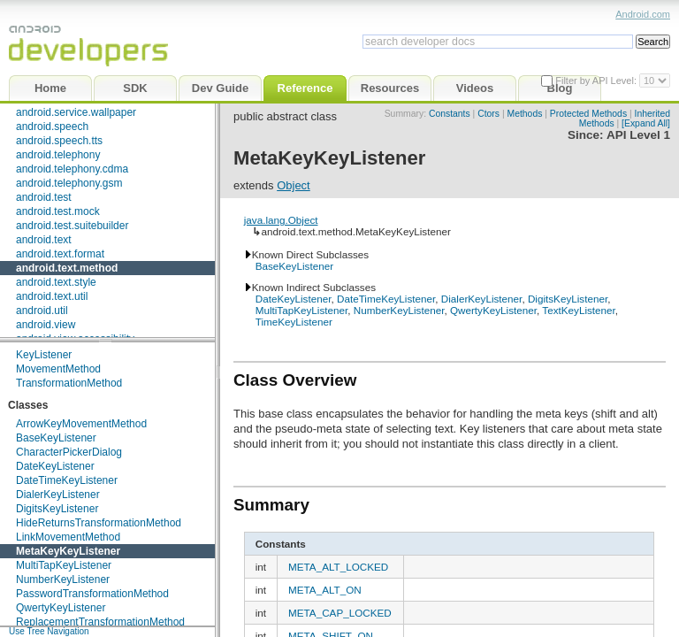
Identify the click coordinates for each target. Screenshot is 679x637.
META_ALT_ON (325, 589)
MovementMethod (58, 369)
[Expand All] (646, 123)
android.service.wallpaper (76, 112)
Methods (525, 114)
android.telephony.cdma (72, 169)
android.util (42, 310)
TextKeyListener (578, 310)
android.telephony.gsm (69, 183)
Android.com (642, 14)
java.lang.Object (281, 220)
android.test (44, 197)
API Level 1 (638, 135)
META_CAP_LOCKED (340, 612)
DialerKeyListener (58, 494)
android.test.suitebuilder (72, 225)
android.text (44, 240)
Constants (449, 114)
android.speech (52, 126)
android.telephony (58, 155)
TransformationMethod (69, 383)
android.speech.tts (59, 140)
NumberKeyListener (63, 579)
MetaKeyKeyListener (68, 551)
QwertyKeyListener (60, 608)
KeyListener (44, 355)
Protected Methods (588, 114)
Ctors (488, 114)
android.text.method (67, 268)
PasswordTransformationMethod (92, 593)
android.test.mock (58, 211)
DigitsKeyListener (57, 509)
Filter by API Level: (597, 80)
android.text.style (56, 282)
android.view (45, 324)
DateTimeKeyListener (67, 480)
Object (293, 185)
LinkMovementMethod (68, 537)
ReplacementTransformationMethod (100, 622)
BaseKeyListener (56, 438)
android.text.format (60, 254)
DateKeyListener (55, 466)
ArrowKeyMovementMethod (81, 424)
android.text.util (52, 296)
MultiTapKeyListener (63, 565)
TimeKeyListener (294, 321)
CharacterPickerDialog (69, 452)
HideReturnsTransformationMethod (98, 523)
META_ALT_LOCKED (338, 566)
